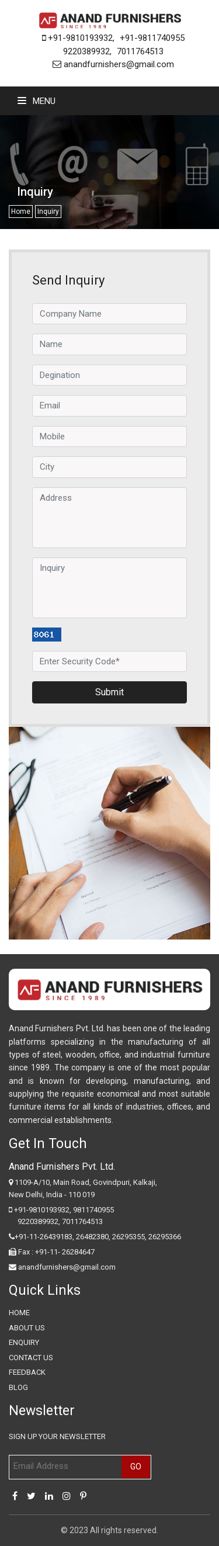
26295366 (164, 1236)
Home (20, 211)
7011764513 (140, 51)
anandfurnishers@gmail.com (113, 64)
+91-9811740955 (152, 38)
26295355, (130, 1236)
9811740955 (93, 1209)
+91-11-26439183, (44, 1236)
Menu (36, 101)
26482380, (93, 1236)
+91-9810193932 (77, 38)
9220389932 (86, 51)
